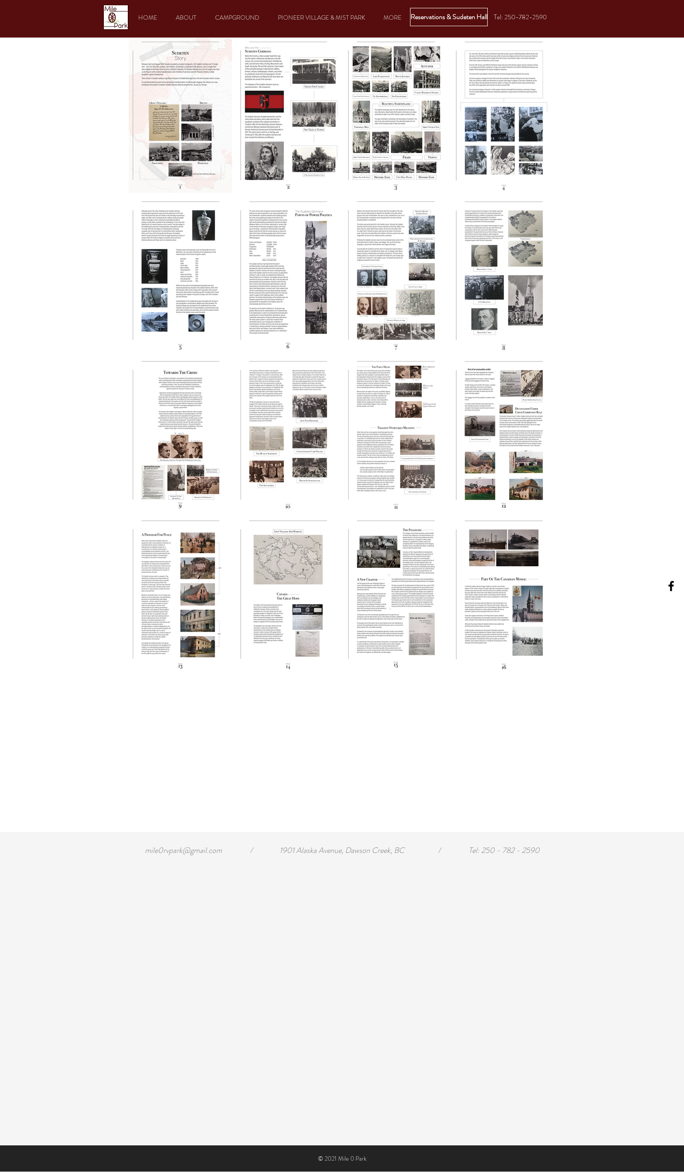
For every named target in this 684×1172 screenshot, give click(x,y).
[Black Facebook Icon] (671, 586)
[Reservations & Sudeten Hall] (449, 17)
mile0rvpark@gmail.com (183, 850)
